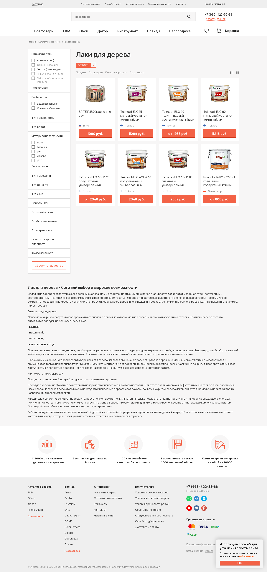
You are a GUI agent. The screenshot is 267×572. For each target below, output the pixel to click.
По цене (81, 72)
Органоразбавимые (46, 108)
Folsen (69, 544)
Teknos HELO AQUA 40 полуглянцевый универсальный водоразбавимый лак (135, 181)
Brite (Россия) (43, 60)
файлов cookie (246, 556)
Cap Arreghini (73, 515)
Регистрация (218, 4)
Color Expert (72, 527)
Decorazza (71, 538)
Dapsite (209, 550)
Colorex (69, 532)
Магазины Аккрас (105, 492)
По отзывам (137, 72)
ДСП (37, 160)
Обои (83, 31)
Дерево (39, 156)
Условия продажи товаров (151, 492)
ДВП (37, 151)
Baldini (68, 498)
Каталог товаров (46, 41)
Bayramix (70, 504)
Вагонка (39, 147)
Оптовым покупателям (108, 498)
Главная (32, 41)
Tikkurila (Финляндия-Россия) (47, 80)
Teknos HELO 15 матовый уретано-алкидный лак (133, 115)
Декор (102, 31)
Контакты (181, 4)
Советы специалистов (159, 4)
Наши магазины (103, 515)
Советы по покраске (148, 509)
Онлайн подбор (113, 4)
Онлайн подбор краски (149, 521)
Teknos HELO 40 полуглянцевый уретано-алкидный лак (178, 115)
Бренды (153, 31)
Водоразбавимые (44, 103)
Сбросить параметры (49, 266)
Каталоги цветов (135, 4)
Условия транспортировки (152, 504)
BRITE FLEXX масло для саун (95, 114)
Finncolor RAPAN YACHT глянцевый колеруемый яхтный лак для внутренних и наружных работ (219, 181)
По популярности (116, 72)
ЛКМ (66, 31)
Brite (67, 509)
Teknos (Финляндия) (47, 69)
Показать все (40, 87)
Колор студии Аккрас (45, 16)
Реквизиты (100, 504)
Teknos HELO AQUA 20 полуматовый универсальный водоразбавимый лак (94, 181)
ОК (239, 563)
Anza (68, 492)
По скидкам (96, 72)
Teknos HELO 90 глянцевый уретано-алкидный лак (218, 115)
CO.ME (68, 521)
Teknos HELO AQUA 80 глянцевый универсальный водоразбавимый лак (177, 181)
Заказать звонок (215, 19)
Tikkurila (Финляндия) (47, 73)
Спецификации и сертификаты (154, 515)
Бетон (38, 142)
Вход (207, 4)
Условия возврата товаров (152, 498)
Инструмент (127, 31)
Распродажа (180, 31)
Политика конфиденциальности (203, 544)
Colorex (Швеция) (45, 65)
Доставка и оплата (90, 4)
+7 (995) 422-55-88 (218, 14)
